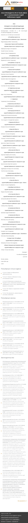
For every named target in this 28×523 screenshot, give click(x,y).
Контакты (3, 521)
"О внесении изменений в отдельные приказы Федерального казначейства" (14, 422)
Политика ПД (15, 521)
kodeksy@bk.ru (16, 519)
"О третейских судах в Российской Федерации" (13, 340)
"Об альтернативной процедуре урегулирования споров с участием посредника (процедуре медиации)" (13, 347)
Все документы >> (22, 501)
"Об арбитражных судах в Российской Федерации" (13, 353)
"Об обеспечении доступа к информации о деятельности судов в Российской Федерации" (14, 317)
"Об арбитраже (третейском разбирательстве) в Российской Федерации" (14, 310)
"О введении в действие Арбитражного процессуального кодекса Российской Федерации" (13, 333)
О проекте (8, 521)
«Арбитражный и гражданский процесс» (10, 517)
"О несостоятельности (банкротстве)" (13, 304)
